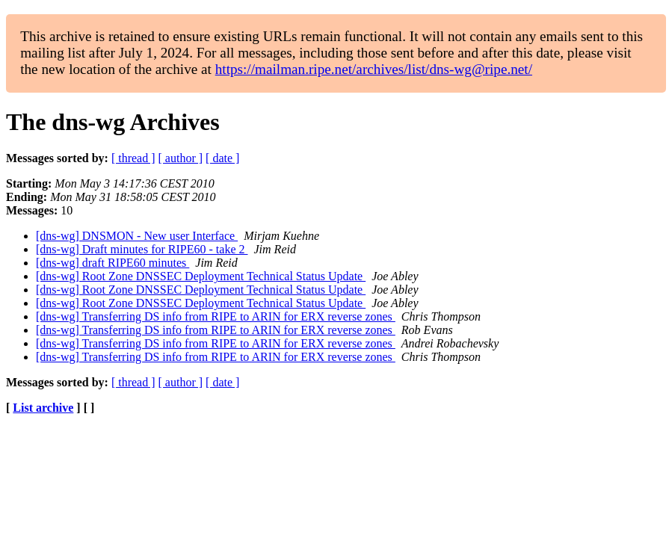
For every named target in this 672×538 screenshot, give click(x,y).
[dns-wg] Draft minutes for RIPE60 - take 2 (142, 249)
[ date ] (222, 158)
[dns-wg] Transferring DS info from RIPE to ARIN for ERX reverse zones (215, 316)
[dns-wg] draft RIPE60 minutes (112, 262)
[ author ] (180, 158)
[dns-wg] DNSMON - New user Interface (137, 235)
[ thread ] (133, 158)
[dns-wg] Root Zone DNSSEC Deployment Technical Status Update (201, 276)
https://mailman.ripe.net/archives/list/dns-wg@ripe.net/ (373, 69)
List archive (43, 407)
